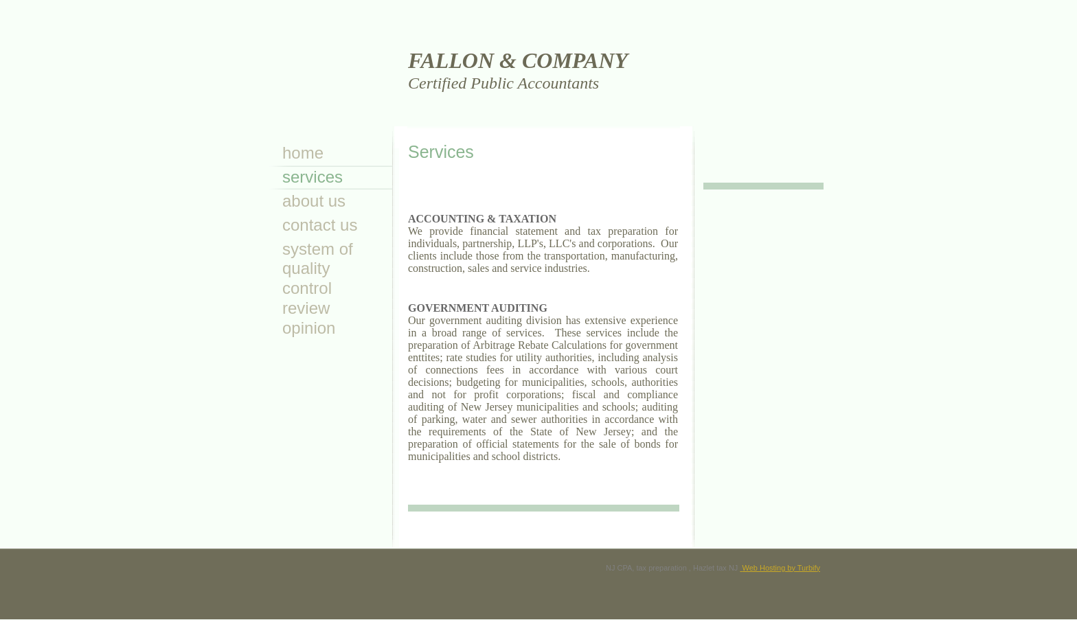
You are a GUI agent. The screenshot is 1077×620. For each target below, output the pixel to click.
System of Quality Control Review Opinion (317, 288)
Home (303, 152)
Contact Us (319, 225)
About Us (313, 201)
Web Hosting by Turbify (780, 568)
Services (312, 177)
